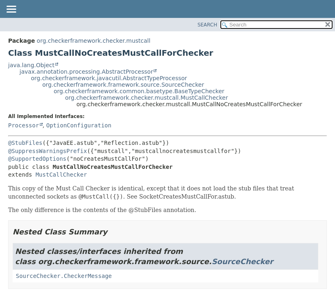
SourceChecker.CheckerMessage (64, 276)
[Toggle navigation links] (11, 9)
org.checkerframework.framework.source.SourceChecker (123, 84)
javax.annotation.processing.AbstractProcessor (86, 71)
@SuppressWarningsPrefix (47, 151)
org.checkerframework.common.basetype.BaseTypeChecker (139, 91)
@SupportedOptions (37, 158)
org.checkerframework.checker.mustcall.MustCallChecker (146, 97)
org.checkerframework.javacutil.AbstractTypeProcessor (109, 78)
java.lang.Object (31, 65)
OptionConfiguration (78, 125)
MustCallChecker (61, 174)
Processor (23, 125)
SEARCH (208, 25)
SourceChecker (242, 261)
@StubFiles (25, 143)
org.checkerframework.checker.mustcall (93, 40)
